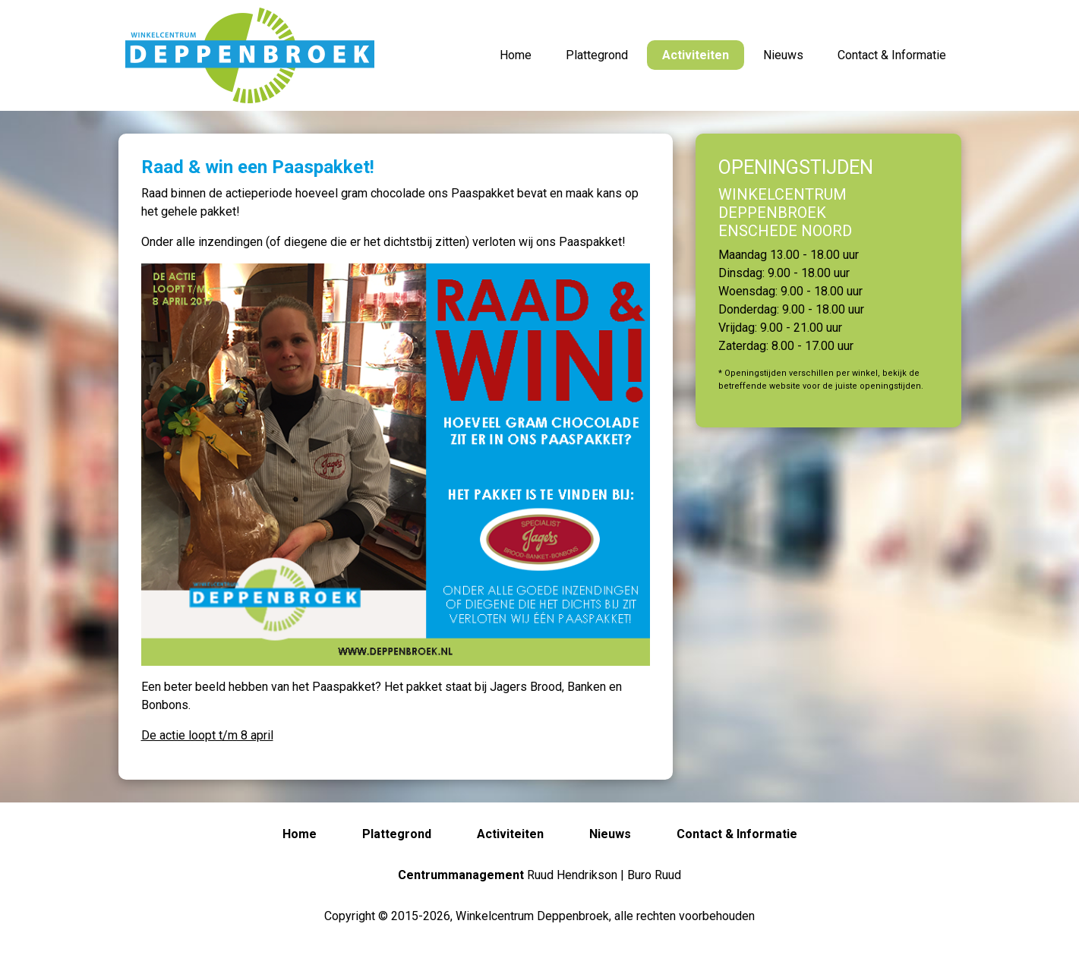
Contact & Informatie (892, 55)
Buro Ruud (654, 875)
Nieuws (783, 55)
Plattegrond (597, 55)
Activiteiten (695, 55)
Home (516, 55)
